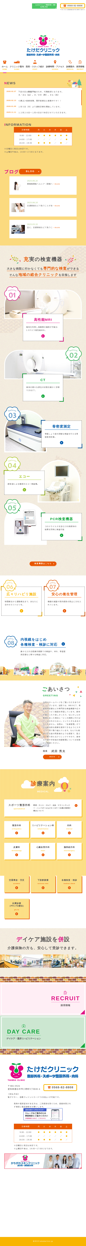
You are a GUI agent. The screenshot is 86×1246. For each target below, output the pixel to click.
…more (56, 183)
